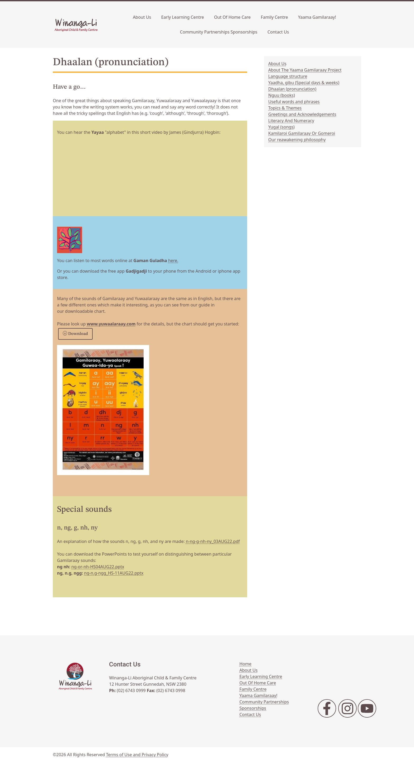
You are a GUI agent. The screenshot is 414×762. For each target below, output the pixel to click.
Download (75, 334)
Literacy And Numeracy (291, 121)
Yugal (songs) (281, 127)
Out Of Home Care (232, 17)
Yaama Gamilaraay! (317, 17)
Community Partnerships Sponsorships (218, 32)
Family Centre (274, 17)
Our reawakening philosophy (297, 140)
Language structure (287, 76)
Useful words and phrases (293, 102)
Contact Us (278, 32)
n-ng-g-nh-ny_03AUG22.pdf (213, 541)
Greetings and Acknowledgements (302, 114)
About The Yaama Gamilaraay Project (304, 70)
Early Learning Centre (182, 17)
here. (173, 260)
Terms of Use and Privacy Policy (137, 755)
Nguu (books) (281, 95)
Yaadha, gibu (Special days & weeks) (303, 83)
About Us (142, 17)
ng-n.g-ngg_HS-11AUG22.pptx (113, 573)
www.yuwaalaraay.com (111, 324)
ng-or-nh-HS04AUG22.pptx (97, 567)
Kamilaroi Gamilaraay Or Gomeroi (301, 133)
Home (245, 664)
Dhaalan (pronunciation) (292, 89)
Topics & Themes (285, 108)
